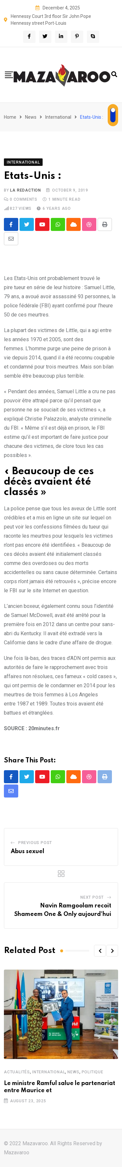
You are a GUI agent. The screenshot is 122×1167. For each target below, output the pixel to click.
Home (10, 117)
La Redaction (25, 190)
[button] (100, 951)
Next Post (92, 897)
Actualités (17, 1072)
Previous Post (35, 842)
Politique (92, 1072)
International (58, 117)
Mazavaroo (16, 1152)
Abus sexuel (27, 851)
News (30, 117)
